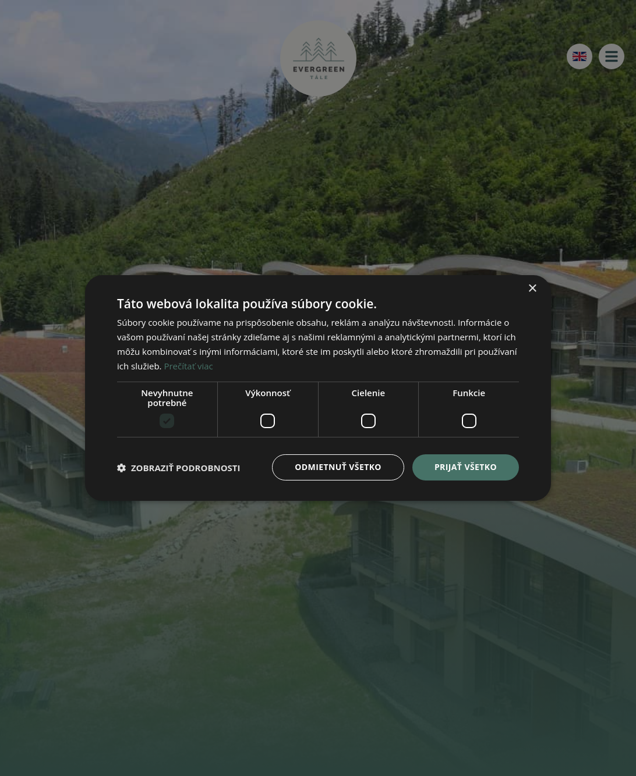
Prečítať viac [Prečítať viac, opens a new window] (188, 366)
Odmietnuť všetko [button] (338, 466)
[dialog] (318, 388)
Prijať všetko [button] (465, 466)
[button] (179, 467)
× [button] (532, 288)
